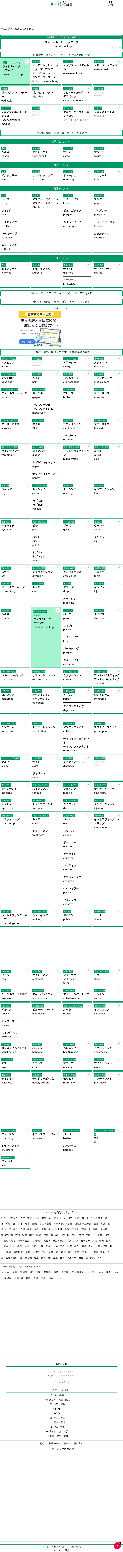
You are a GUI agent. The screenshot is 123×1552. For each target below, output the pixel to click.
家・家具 (13, 1229)
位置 (46, 1234)
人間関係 (36, 1240)
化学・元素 (30, 1246)
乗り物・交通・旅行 (35, 1257)
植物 (8, 1251)
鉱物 (38, 1234)
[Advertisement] (61, 16)
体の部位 (18, 1251)
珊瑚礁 (24, 1272)
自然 (70, 1217)
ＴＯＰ (45, 1546)
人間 (37, 1217)
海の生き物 (7, 1234)
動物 (34, 1223)
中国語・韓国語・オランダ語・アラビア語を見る (61, 301)
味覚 (41, 1246)
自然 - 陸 (65, 1234)
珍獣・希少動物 (22, 1278)
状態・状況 (73, 1246)
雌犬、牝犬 (105, 1272)
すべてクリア (61, 1382)
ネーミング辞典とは (63, 1448)
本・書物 (93, 1229)
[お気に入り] (26, 61)
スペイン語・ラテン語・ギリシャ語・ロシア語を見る (61, 293)
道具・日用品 (33, 1251)
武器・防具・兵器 (13, 1246)
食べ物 (54, 1234)
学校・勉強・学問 (81, 1234)
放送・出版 (99, 1223)
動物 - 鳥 (46, 1217)
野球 (35, 1278)
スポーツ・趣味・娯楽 (93, 1251)
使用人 (80, 1272)
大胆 (15, 1272)
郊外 (43, 1278)
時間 (83, 1229)
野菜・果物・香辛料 (51, 1229)
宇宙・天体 (48, 1251)
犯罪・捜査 (24, 1240)
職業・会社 (87, 1246)
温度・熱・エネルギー (65, 1257)
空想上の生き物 (83, 1223)
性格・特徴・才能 (24, 1234)
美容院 (8, 1278)
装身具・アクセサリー (78, 1240)
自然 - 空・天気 (87, 1257)
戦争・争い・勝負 (63, 1223)
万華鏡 (47, 1272)
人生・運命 (26, 1217)
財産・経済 (59, 1217)
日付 (59, 1278)
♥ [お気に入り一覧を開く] (119, 1544)
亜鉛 (51, 1278)
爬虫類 (104, 1229)
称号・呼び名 (72, 1229)
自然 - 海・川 (82, 1217)
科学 (99, 1257)
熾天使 (65, 1272)
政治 (107, 1234)
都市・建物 (24, 1223)
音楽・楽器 (45, 1223)
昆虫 (48, 1246)
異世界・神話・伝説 (54, 1240)
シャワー (92, 1272)
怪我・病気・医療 (29, 1229)
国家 (38, 1272)
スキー (117, 1272)
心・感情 (98, 1234)
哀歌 (56, 1272)
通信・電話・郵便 (70, 1251)
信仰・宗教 (59, 1246)
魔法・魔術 (9, 1240)
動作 (3, 1217)
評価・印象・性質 (101, 1240)
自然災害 (13, 1217)
